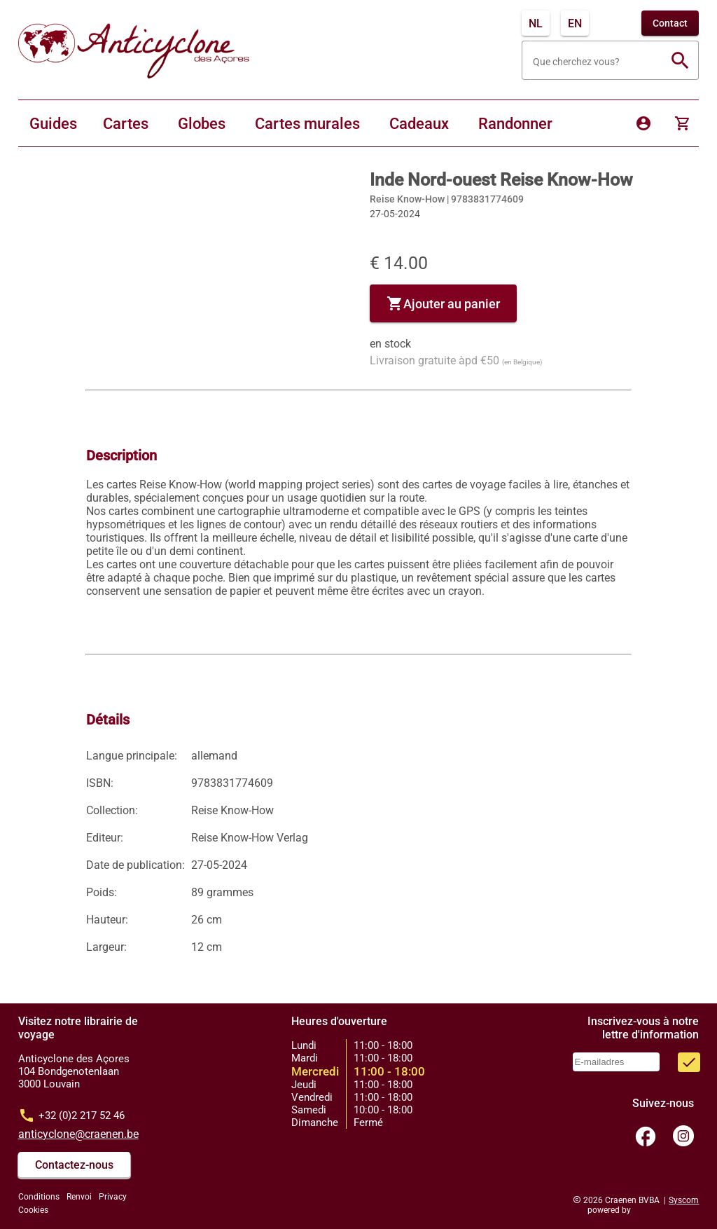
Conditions (39, 1197)
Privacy (113, 1197)
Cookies (33, 1210)
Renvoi (79, 1197)
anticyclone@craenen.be (78, 1134)
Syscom (684, 1200)
